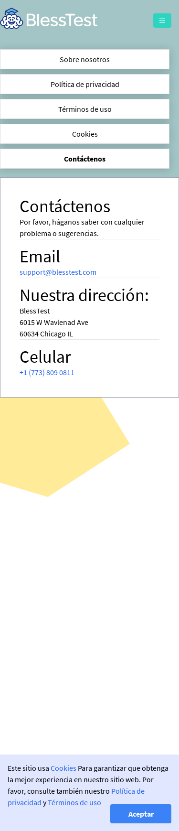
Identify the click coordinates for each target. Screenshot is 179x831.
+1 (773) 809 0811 (47, 372)
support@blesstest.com (58, 272)
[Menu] (162, 20)
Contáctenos (84, 158)
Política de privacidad (85, 84)
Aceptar (141, 814)
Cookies (85, 134)
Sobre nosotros (85, 59)
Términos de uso (85, 109)
